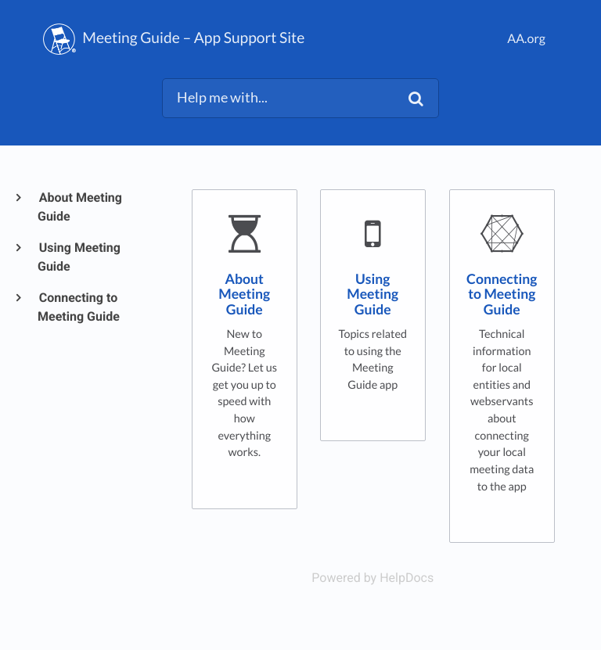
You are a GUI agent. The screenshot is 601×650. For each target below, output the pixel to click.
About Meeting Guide (80, 207)
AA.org (526, 38)
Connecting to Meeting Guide (79, 307)
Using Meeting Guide (79, 257)
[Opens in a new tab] (372, 577)
